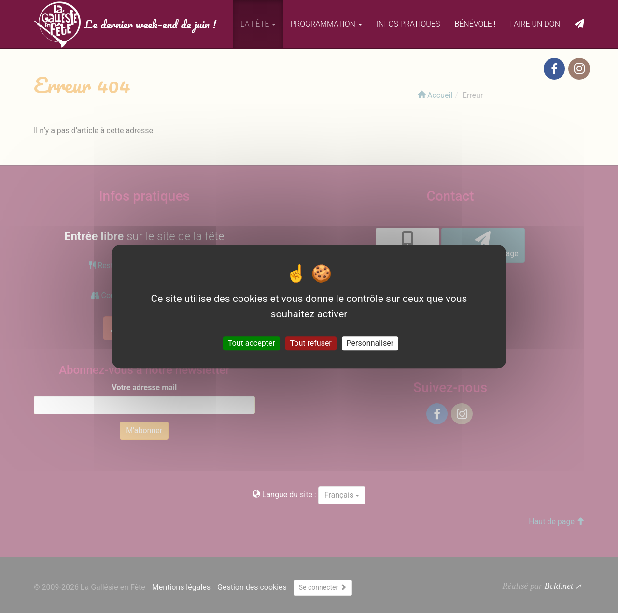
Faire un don (535, 23)
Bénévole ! (474, 23)
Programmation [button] (326, 23)
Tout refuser (311, 343)
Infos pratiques (408, 23)
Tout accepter (251, 343)
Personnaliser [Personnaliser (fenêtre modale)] (370, 343)
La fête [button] (258, 23)
